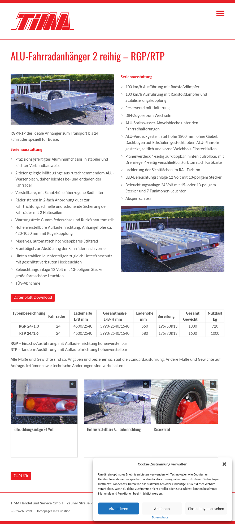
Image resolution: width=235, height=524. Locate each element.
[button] (224, 464)
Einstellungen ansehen (206, 508)
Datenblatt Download (33, 297)
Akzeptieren (118, 508)
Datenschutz (160, 517)
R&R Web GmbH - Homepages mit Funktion (40, 511)
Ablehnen (162, 508)
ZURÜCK (21, 476)
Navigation (220, 13)
